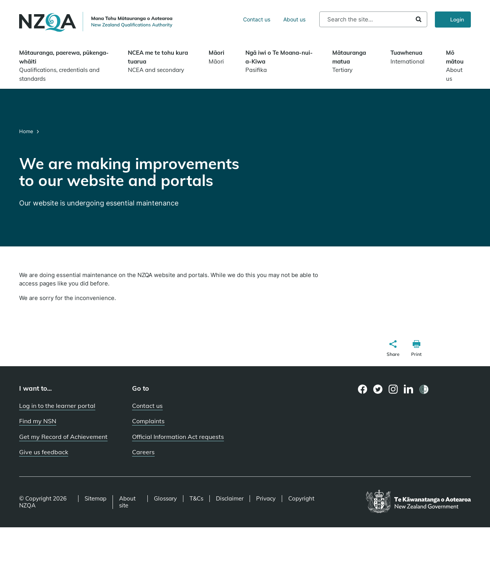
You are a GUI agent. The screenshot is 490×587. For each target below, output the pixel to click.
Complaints (148, 421)
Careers (143, 452)
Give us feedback (43, 452)
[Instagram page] (393, 389)
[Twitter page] (378, 389)
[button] (393, 349)
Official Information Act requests (178, 436)
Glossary (165, 498)
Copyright (301, 498)
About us (294, 19)
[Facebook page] (363, 389)
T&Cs (196, 498)
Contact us (256, 19)
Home (27, 131)
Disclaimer (229, 498)
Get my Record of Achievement (63, 436)
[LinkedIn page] (408, 389)
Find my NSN (37, 421)
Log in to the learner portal (57, 405)
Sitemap (95, 498)
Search (418, 19)
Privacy (266, 498)
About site (127, 502)
